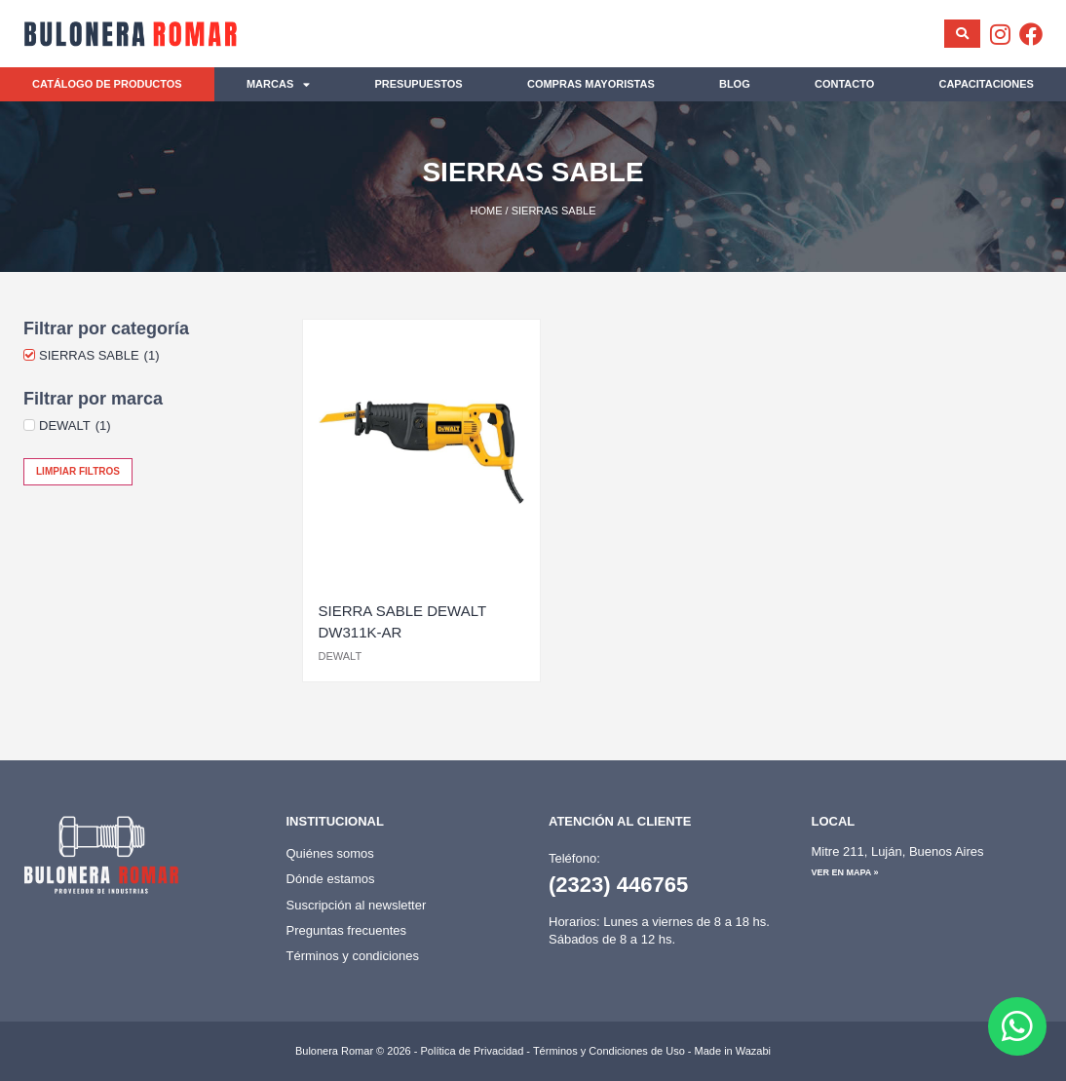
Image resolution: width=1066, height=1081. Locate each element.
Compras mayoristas (591, 84)
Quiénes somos (330, 853)
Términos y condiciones (353, 955)
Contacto (844, 84)
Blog (734, 84)
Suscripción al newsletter (356, 905)
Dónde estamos (330, 878)
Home (487, 210)
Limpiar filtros (78, 471)
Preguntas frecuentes (346, 930)
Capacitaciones (985, 84)
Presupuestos (418, 84)
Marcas (278, 84)
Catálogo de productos (107, 84)
